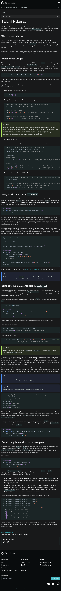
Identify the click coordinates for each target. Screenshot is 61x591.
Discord (23, 568)
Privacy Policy (46, 565)
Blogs (3, 562)
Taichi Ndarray (23, 7)
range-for (28, 269)
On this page (7, 16)
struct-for (36, 269)
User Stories (5, 568)
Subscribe (55, 578)
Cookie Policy (46, 562)
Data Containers (13, 7)
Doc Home (4, 7)
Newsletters (5, 565)
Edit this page (7, 532)
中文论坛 (24, 565)
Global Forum (25, 562)
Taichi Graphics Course (9, 570)
